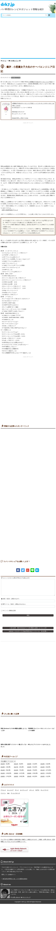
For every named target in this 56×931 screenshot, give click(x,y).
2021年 (16, 764)
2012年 (29, 770)
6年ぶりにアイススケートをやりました (39, 744)
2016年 (29, 767)
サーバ (17, 790)
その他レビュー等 (15, 60)
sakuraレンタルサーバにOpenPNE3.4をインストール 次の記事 (27, 631)
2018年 (3, 767)
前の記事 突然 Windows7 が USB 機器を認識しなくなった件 (28, 628)
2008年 (29, 773)
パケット (31, 790)
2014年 (3, 770)
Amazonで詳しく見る (18, 118)
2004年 (29, 776)
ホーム (4, 60)
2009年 (16, 773)
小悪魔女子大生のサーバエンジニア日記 (40, 82)
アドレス (3, 790)
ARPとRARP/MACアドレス (10, 210)
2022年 (3, 764)
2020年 (29, 764)
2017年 (16, 767)
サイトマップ (26, 897)
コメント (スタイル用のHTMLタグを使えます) (15, 578)
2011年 (43, 770)
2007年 (43, 773)
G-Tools (26, 118)
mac (8, 793)
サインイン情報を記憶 (9, 610)
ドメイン (3, 793)
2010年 (3, 773)
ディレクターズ (15, 793)
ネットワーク (44, 790)
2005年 (16, 776)
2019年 (43, 764)
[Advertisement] (18, 38)
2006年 (3, 776)
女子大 (37, 790)
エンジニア (10, 790)
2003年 (43, 776)
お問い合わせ (16, 897)
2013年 (16, 770)
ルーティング (24, 790)
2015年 (43, 767)
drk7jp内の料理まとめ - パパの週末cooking (15, 878)
